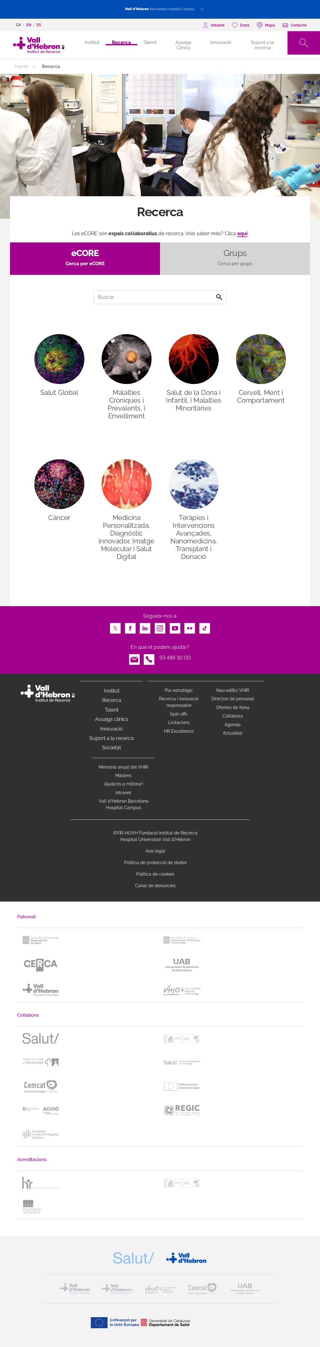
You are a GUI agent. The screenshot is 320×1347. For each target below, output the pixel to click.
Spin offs (179, 714)
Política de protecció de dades (155, 862)
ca (18, 25)
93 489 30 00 (175, 658)
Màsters (123, 775)
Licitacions (179, 722)
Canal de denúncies (155, 885)
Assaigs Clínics (183, 45)
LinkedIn (145, 627)
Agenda (233, 724)
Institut (111, 691)
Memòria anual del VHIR (123, 767)
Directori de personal (232, 698)
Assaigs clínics (111, 719)
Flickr (189, 627)
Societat (111, 748)
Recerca (121, 42)
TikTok (204, 627)
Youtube (175, 627)
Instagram (160, 627)
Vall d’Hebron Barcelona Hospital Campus (123, 804)
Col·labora (232, 715)
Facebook (130, 627)
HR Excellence (179, 731)
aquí (242, 233)
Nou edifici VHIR (232, 690)
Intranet (123, 792)
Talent (150, 42)
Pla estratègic (179, 690)
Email (134, 658)
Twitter (115, 627)
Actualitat (232, 733)
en (28, 25)
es (39, 25)
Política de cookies (155, 874)
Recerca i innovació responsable (178, 702)
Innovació (220, 42)
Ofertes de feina (232, 707)
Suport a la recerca (262, 45)
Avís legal (155, 851)
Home (21, 66)
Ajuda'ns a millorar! (123, 783)
